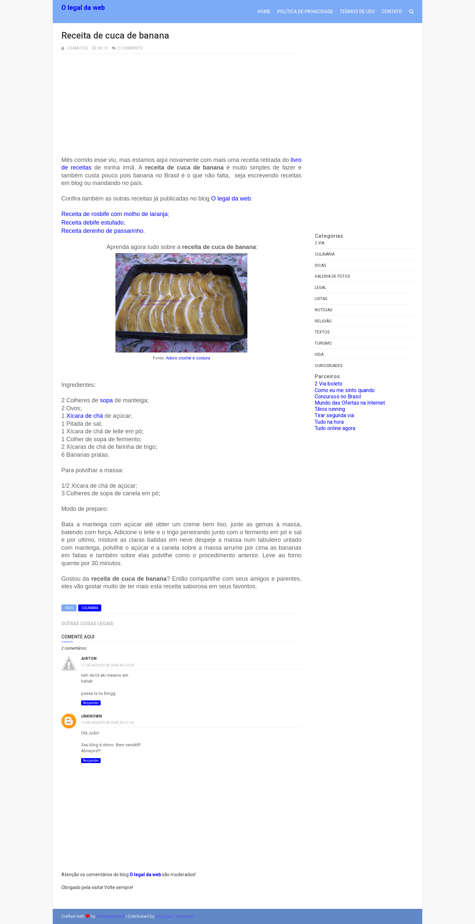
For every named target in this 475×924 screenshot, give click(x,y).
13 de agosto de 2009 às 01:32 (107, 723)
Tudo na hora (329, 422)
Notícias (323, 310)
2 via (319, 243)
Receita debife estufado (92, 222)
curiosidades (328, 365)
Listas (321, 298)
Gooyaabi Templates (175, 916)
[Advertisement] (181, 100)
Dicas (320, 265)
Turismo (323, 343)
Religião (323, 321)
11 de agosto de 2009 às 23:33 (107, 665)
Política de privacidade (305, 11)
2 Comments (129, 48)
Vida (319, 354)
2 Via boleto (328, 384)
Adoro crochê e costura (188, 357)
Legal (320, 287)
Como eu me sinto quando (345, 390)
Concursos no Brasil (338, 396)
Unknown (91, 716)
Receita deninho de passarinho (102, 231)
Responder (91, 703)
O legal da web (83, 8)
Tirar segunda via (334, 415)
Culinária (89, 608)
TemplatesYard (110, 916)
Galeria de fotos (332, 276)
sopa (106, 400)
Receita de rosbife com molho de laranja (114, 214)
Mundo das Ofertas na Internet (350, 403)
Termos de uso (357, 11)
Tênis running (330, 409)
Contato (392, 11)
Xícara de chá (84, 416)
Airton (89, 658)
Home (263, 11)
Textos (322, 332)
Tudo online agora (335, 428)
